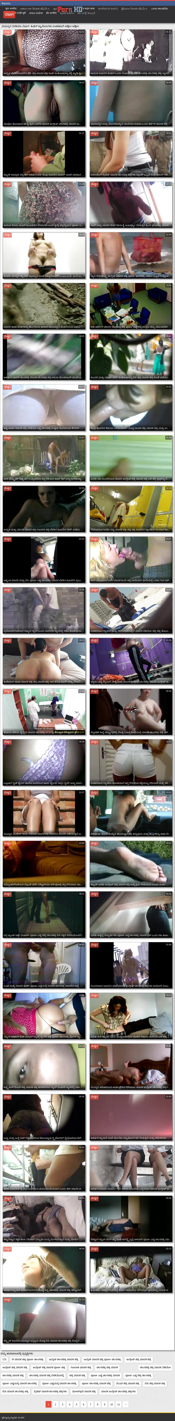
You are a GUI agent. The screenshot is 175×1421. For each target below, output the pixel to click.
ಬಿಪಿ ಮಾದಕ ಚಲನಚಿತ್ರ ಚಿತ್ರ (15, 1391)
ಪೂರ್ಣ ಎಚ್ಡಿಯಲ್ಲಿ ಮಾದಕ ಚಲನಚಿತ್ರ (19, 1383)
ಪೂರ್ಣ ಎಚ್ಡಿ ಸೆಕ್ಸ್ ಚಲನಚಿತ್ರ (138, 1375)
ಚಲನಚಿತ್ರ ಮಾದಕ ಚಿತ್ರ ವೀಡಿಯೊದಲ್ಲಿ (46, 1375)
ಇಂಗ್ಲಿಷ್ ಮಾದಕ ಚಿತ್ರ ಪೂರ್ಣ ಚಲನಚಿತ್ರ (102, 1359)
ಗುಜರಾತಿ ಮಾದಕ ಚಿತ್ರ (81, 1367)
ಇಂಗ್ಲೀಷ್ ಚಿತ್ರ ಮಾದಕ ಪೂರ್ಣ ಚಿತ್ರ (49, 1367)
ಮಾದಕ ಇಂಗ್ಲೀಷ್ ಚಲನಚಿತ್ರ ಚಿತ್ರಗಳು (118, 1391)
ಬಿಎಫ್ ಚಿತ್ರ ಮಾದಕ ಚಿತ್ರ (127, 1383)
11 (118, 1404)
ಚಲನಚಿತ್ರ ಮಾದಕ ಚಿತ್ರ (13, 1375)
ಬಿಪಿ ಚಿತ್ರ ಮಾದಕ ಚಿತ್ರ (155, 1383)
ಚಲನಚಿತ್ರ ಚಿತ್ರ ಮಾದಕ (107, 1367)
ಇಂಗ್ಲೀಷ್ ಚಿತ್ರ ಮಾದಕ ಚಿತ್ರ (138, 1359)
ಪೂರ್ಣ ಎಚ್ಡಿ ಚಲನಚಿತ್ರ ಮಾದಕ (105, 1375)
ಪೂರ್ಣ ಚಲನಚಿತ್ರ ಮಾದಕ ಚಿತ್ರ (96, 1383)
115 (4, 1359)
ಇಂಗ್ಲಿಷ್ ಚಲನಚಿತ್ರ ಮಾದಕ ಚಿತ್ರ (63, 1359)
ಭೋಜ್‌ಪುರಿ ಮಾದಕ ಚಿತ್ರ (84, 1391)
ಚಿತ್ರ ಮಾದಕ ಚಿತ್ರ (77, 1375)
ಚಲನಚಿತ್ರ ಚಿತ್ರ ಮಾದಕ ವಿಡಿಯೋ (155, 1367)
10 (111, 1404)
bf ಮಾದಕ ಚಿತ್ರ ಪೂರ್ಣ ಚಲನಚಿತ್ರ (27, 1359)
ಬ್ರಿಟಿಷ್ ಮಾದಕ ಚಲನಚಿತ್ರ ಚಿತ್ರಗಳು (50, 1391)
